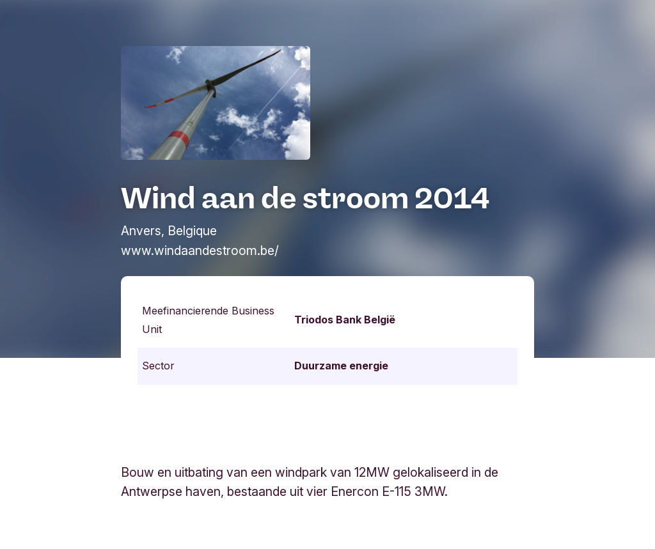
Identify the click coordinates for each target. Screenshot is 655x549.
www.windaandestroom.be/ (200, 250)
